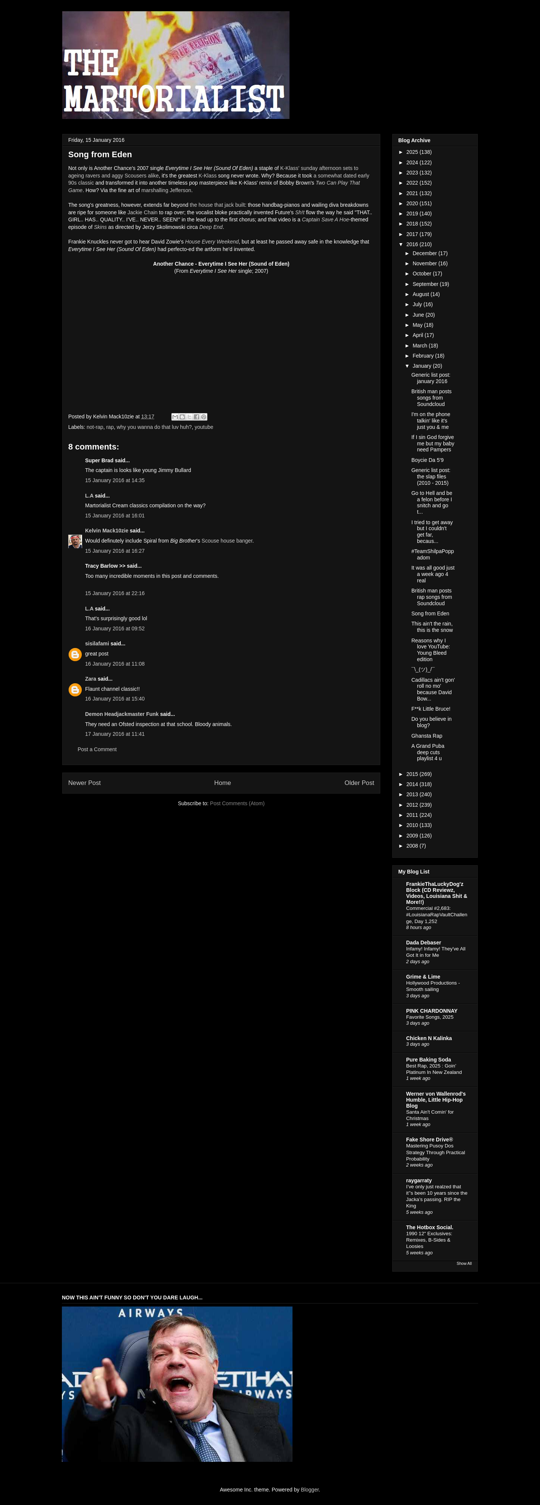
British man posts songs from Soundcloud (431, 397)
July (417, 304)
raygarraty (419, 1180)
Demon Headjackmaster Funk (122, 714)
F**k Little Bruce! (430, 709)
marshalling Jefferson (166, 190)
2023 (413, 173)
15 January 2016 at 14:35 (115, 480)
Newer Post (84, 782)
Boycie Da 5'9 (427, 460)
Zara (90, 679)
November (425, 263)
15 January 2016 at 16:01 (115, 516)
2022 (413, 183)
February (423, 356)
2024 (413, 162)
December (425, 253)
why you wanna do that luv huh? (154, 427)
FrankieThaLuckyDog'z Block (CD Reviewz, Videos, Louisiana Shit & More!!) (436, 893)
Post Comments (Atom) (237, 803)
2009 (413, 836)
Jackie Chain (143, 212)
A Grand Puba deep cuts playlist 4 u (427, 752)
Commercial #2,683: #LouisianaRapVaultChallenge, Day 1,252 (436, 914)
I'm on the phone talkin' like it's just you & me (430, 420)
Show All (464, 1263)
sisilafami (97, 643)
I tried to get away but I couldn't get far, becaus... (432, 531)
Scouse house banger (227, 541)
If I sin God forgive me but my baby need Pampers (432, 443)
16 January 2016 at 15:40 (115, 699)
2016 (413, 244)
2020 (413, 203)
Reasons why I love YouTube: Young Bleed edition (430, 649)
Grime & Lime (423, 977)
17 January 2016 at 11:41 (115, 734)
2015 (413, 774)
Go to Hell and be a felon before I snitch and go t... (431, 502)
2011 (413, 815)
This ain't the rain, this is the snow (432, 627)
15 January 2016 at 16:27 (115, 551)
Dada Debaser (423, 943)
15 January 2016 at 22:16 (115, 593)
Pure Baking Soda (428, 1060)
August (421, 294)
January (422, 366)
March (420, 346)
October (422, 274)
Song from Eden (430, 613)
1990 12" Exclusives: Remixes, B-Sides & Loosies (429, 1240)
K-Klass (207, 176)
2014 (413, 784)
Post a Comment (97, 749)
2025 (413, 152)
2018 (413, 224)
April (418, 335)
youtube (204, 427)
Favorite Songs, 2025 (429, 1017)
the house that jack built (217, 205)
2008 (413, 846)
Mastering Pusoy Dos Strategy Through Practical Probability (435, 1152)
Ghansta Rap (426, 736)
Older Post (359, 782)
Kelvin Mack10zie (106, 531)
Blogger (309, 1490)
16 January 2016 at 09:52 (115, 628)
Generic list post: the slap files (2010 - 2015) (430, 476)
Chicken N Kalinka (429, 1038)
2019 (413, 213)
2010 (413, 825)
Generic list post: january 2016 (430, 378)
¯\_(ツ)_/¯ (423, 669)
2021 (413, 193)
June (418, 315)
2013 (413, 794)
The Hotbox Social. (429, 1227)
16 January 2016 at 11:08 (115, 664)
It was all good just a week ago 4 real (432, 574)
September (426, 284)
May (418, 325)
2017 (413, 234)
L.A (89, 496)
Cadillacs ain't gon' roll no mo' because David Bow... (433, 689)
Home (222, 782)
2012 (413, 805)
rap (110, 427)
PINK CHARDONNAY (432, 1011)
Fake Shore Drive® (429, 1140)
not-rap (95, 427)
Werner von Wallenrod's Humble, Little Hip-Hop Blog (436, 1100)
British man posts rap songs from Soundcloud (431, 597)
